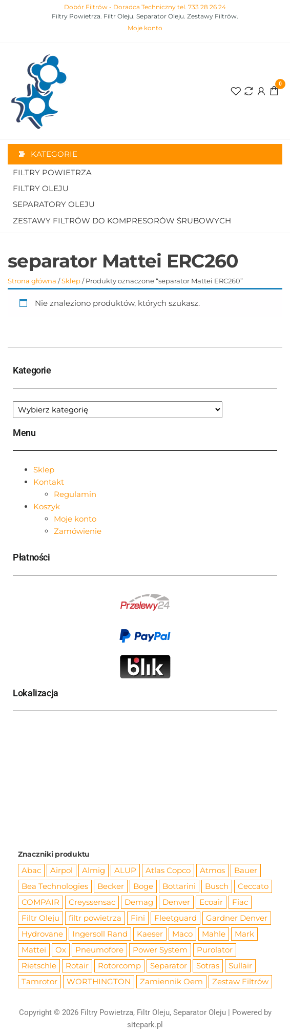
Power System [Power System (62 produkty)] (160, 950)
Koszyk (46, 506)
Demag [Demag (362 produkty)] (139, 902)
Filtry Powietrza (52, 172)
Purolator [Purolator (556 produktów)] (215, 950)
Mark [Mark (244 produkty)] (244, 934)
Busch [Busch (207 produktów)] (217, 886)
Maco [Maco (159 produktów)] (182, 934)
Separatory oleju (54, 204)
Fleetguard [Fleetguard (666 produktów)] (175, 918)
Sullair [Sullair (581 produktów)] (240, 965)
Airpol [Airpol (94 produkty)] (61, 870)
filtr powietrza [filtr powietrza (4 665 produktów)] (95, 918)
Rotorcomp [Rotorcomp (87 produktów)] (119, 965)
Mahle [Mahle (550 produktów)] (213, 934)
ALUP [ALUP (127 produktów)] (125, 870)
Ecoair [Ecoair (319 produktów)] (211, 902)
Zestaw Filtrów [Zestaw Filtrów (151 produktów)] (240, 981)
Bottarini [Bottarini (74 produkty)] (179, 886)
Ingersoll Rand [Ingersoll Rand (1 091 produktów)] (100, 934)
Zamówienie (77, 531)
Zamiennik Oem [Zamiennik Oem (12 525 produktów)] (171, 981)
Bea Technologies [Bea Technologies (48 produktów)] (55, 886)
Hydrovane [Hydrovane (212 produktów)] (42, 934)
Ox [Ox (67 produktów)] (60, 950)
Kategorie (54, 154)
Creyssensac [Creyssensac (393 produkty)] (92, 902)
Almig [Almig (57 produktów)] (93, 870)
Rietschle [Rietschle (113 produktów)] (39, 965)
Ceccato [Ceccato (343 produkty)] (253, 886)
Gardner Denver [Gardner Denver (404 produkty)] (236, 918)
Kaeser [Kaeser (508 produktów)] (150, 934)
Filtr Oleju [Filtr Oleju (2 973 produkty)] (40, 918)
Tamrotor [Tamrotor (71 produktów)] (39, 981)
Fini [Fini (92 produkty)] (138, 918)
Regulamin (75, 494)
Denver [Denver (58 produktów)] (176, 902)
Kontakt (48, 482)
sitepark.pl (145, 1024)
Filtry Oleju (41, 188)
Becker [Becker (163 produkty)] (110, 886)
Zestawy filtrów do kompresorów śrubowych (122, 220)
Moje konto (145, 28)
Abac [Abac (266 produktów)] (31, 870)
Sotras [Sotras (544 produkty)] (207, 965)
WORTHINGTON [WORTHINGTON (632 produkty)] (99, 981)
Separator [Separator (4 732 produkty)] (168, 965)
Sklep (70, 281)
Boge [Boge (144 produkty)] (143, 886)
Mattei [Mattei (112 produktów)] (34, 950)
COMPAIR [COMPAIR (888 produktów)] (40, 902)
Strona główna (32, 281)
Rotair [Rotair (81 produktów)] (77, 965)
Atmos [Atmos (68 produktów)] (212, 870)
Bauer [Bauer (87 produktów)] (245, 870)
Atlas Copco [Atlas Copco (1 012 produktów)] (168, 870)
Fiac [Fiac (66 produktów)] (240, 902)
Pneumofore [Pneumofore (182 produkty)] (99, 950)
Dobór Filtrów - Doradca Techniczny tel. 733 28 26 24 (145, 7)
